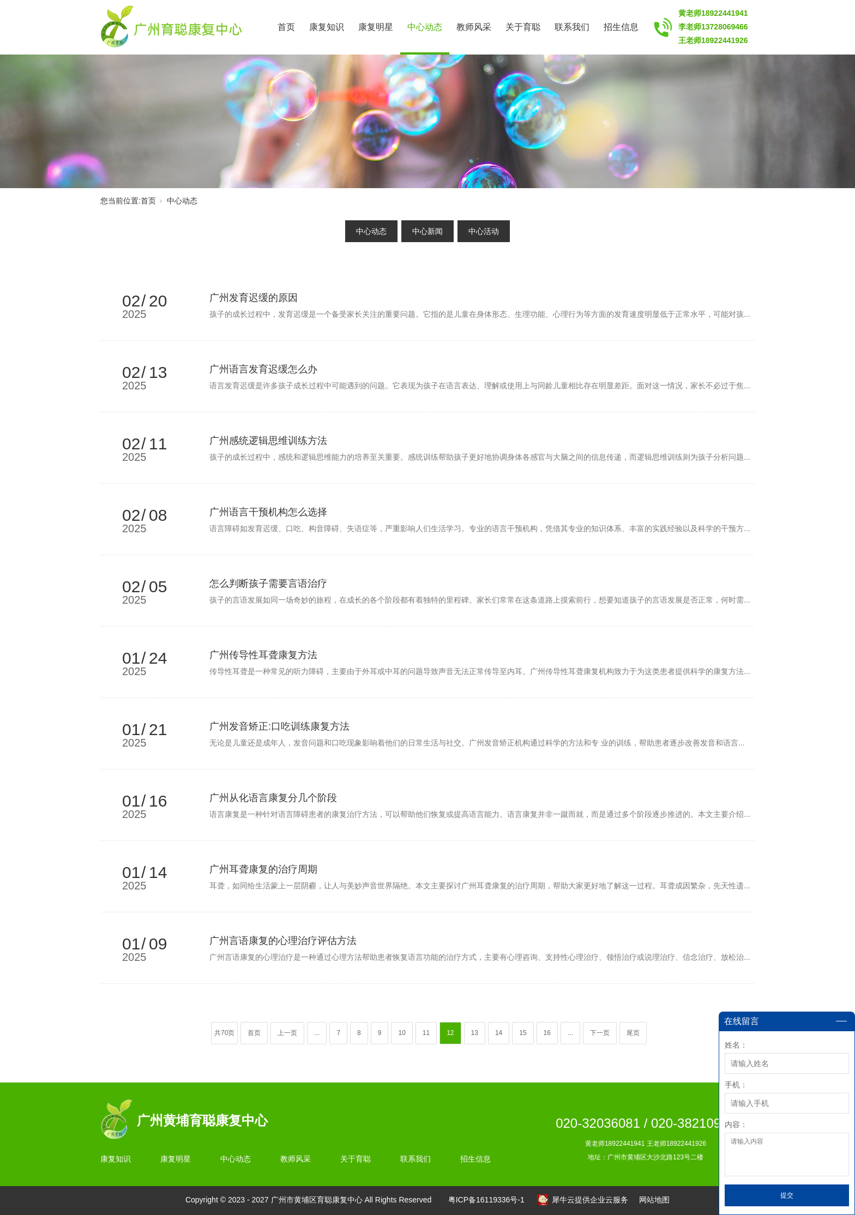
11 (426, 1033)
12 (450, 1033)
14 (498, 1033)
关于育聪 (522, 27)
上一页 (287, 1033)
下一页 (600, 1033)
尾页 (633, 1033)
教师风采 (473, 27)
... (317, 1033)
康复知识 (326, 27)
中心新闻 (427, 231)
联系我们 (572, 27)
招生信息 (621, 27)
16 (547, 1033)
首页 (286, 27)
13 (474, 1033)
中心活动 (483, 231)
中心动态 (424, 27)
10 (401, 1033)
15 (522, 1033)
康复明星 (375, 27)
